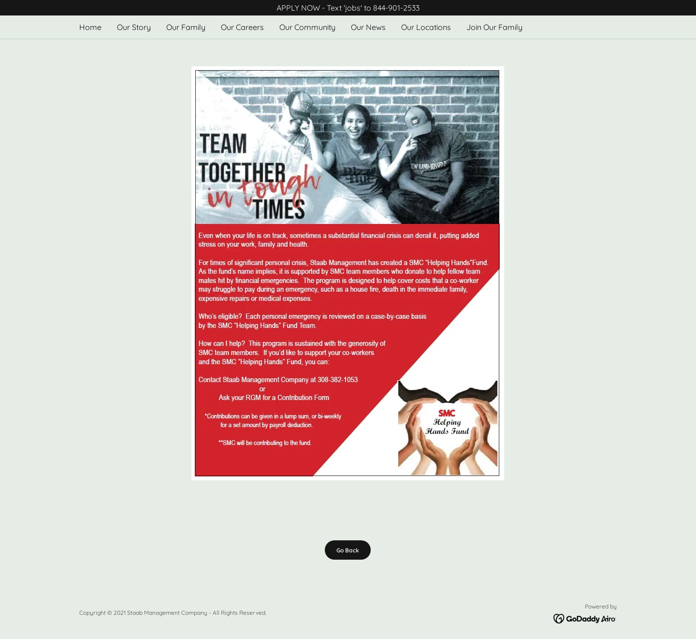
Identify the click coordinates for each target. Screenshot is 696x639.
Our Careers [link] (242, 27)
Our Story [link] (134, 27)
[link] (585, 618)
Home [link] (90, 27)
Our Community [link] (307, 27)
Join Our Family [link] (494, 27)
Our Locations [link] (426, 27)
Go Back (347, 550)
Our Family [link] (185, 27)
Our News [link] (368, 27)
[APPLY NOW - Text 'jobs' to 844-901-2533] (348, 8)
